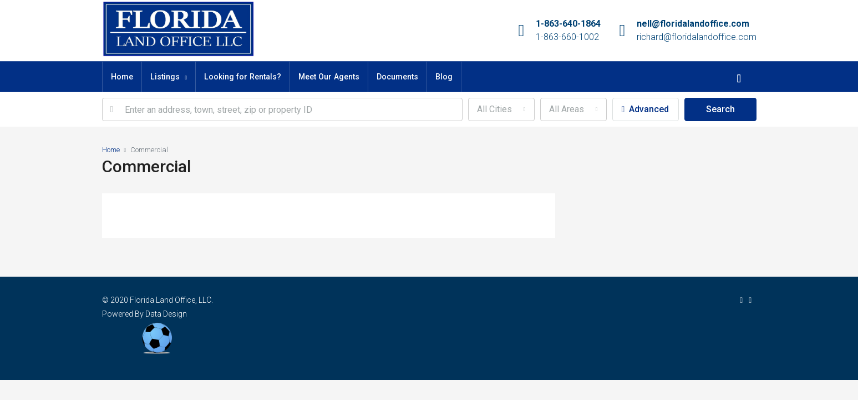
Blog (444, 76)
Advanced (645, 109)
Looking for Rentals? (242, 76)
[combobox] (501, 109)
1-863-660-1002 (567, 37)
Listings (165, 76)
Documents (397, 76)
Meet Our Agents (328, 76)
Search (720, 109)
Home (122, 76)
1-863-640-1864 (568, 23)
